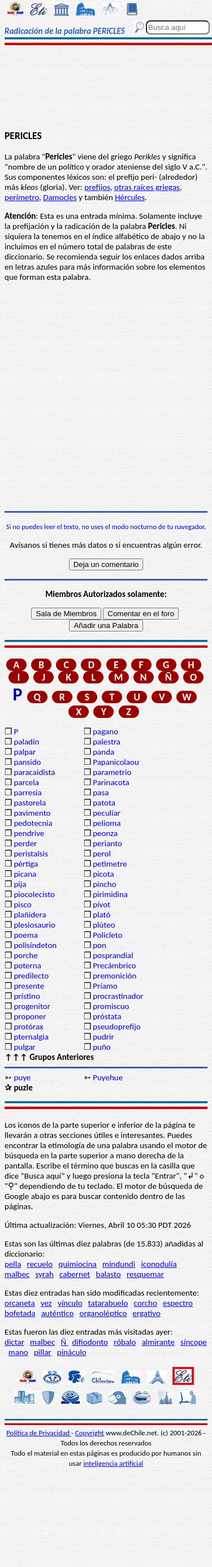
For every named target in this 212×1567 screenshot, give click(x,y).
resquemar (145, 1274)
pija (20, 884)
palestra (106, 742)
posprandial (113, 955)
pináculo (71, 1352)
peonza (105, 833)
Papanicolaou (116, 762)
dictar (14, 1342)
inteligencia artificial (113, 1463)
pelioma (106, 823)
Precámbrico (114, 965)
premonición (114, 976)
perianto (107, 843)
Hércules (130, 197)
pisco (22, 904)
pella (13, 1264)
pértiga (26, 864)
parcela (26, 782)
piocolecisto (34, 894)
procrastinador (118, 996)
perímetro (22, 197)
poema (25, 935)
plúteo (104, 925)
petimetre (110, 864)
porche (26, 955)
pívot (101, 904)
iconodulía (158, 1264)
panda (103, 752)
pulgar (24, 1047)
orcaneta (20, 1303)
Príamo (105, 986)
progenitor (32, 1006)
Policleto (107, 935)
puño (102, 1047)
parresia (27, 792)
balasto (108, 1274)
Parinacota (111, 782)
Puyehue (108, 1077)
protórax (28, 1026)
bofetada (20, 1313)
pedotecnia (33, 823)
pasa (101, 792)
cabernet (74, 1274)
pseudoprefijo (117, 1026)
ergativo (147, 1313)
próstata (107, 1016)
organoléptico (103, 1313)
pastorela (30, 803)
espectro (178, 1303)
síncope (193, 1342)
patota (104, 803)
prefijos (97, 187)
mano (18, 1352)
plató (101, 915)
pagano (105, 731)
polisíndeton (35, 945)
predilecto (31, 976)
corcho (145, 1303)
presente (29, 986)
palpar (25, 752)
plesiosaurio (34, 925)
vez (46, 1303)
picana (25, 874)
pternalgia (31, 1037)
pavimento (32, 813)
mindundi (118, 1264)
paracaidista (34, 772)
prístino (27, 996)
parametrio (112, 772)
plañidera (30, 915)
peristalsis (30, 854)
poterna (27, 965)
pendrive (29, 833)
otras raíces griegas (147, 187)
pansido (27, 762)
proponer (30, 1016)
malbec (17, 1274)
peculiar (106, 813)
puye (22, 1077)
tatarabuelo (108, 1303)
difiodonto (90, 1342)
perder (25, 843)
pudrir (103, 1037)
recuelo (40, 1264)
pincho (104, 884)
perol (102, 854)
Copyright (89, 1433)
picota (103, 874)
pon (99, 945)
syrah (44, 1274)
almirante (158, 1342)
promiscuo (111, 1006)
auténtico (57, 1313)
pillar (42, 1352)
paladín (26, 742)
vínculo (70, 1303)
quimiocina (77, 1264)
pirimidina (110, 894)
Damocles (59, 197)
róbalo (125, 1342)
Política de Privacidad (38, 1433)
